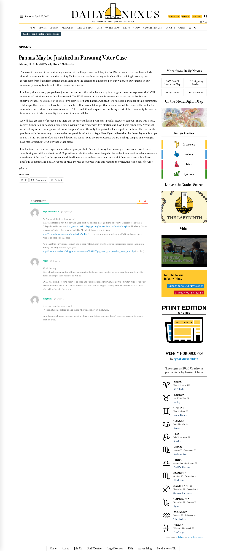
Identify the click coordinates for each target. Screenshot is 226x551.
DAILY (88, 13)
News (33, 28)
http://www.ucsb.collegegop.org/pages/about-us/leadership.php (98, 226)
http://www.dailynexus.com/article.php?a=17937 (66, 234)
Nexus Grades (196, 92)
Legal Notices (115, 548)
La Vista (170, 28)
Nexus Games (173, 92)
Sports (43, 28)
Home (53, 548)
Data (99, 28)
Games (182, 28)
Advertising (145, 548)
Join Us (78, 548)
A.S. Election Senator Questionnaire (41, 34)
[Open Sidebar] (21, 16)
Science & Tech (85, 28)
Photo (126, 28)
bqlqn (180, 537)
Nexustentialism (152, 28)
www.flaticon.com (195, 537)
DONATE (186, 16)
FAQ (130, 548)
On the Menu (112, 28)
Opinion (54, 28)
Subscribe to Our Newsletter (186, 286)
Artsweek (67, 28)
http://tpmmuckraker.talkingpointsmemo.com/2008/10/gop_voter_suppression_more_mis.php (89, 251)
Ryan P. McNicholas (63, 63)
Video (136, 28)
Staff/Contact (94, 548)
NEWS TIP (196, 16)
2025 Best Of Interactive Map (172, 83)
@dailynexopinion (186, 359)
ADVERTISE (174, 16)
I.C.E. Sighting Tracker (196, 83)
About (65, 548)
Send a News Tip (166, 548)
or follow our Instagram (189, 292)
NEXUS (140, 13)
